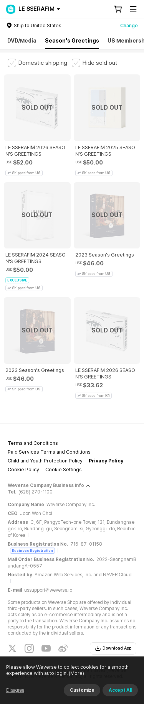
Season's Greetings (72, 41)
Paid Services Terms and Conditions (49, 452)
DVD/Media (21, 41)
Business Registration (32, 550)
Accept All (120, 690)
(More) (76, 673)
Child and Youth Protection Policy (45, 461)
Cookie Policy (23, 469)
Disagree (15, 690)
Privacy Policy (106, 461)
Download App (113, 648)
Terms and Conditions (33, 443)
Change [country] (129, 25)
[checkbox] (37, 63)
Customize (82, 690)
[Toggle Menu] (133, 9)
